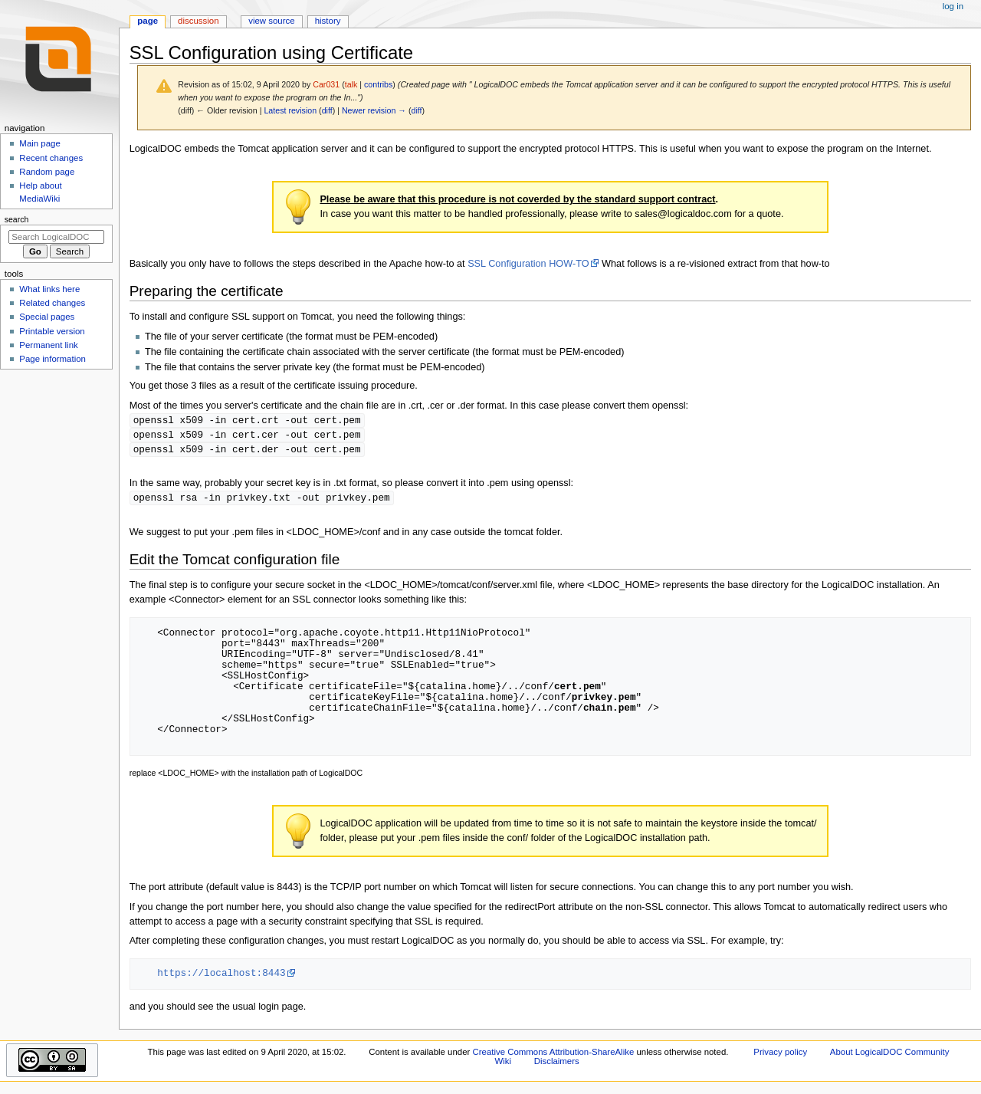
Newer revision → (374, 110)
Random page (46, 171)
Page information (52, 358)
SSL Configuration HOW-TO (528, 263)
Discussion (198, 20)
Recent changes (51, 158)
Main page (40, 143)
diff (327, 110)
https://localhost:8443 (221, 976)
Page (147, 20)
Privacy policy (780, 1055)
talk (351, 84)
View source (271, 20)
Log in (953, 6)
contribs (378, 84)
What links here (49, 289)
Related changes (52, 302)
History (328, 20)
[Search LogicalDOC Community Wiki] (56, 237)
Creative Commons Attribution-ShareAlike (553, 1055)
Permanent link (48, 345)
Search (17, 219)
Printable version (51, 331)
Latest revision (290, 110)
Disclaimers (556, 1064)
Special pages (46, 316)
